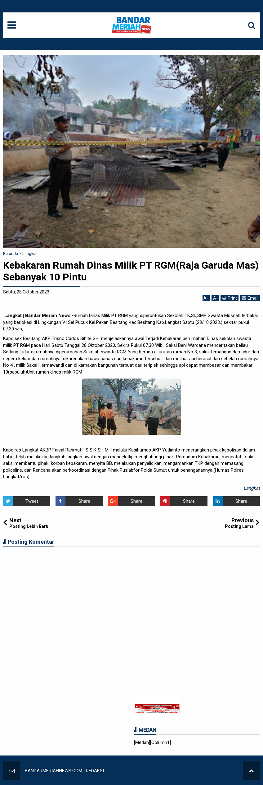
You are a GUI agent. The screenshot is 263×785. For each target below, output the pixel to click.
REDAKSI (95, 771)
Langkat (251, 488)
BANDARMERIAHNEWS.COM (53, 771)
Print (229, 298)
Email (250, 298)
